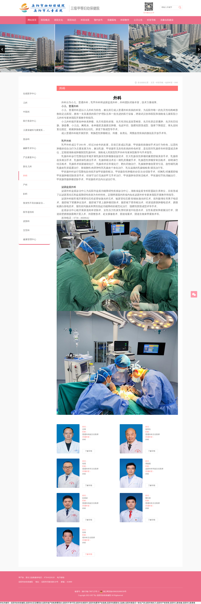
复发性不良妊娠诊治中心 (35, 203)
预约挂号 (98, 20)
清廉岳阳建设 (166, 20)
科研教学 (124, 20)
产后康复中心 (29, 157)
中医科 (26, 112)
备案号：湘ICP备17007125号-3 (87, 591)
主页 (152, 83)
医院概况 (45, 20)
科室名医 (85, 20)
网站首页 (32, 20)
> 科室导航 (159, 83)
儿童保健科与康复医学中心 (36, 130)
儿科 (25, 103)
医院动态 (71, 20)
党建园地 (111, 20)
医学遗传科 (28, 212)
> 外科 (175, 83)
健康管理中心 (29, 239)
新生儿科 (27, 166)
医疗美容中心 (29, 121)
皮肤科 (26, 221)
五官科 (26, 230)
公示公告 (138, 20)
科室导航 (151, 20)
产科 (25, 185)
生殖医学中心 (29, 93)
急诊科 (26, 139)
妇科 (25, 194)
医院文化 (58, 20)
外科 (25, 175)
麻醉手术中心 (29, 148)
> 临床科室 (168, 83)
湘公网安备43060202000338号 (114, 591)
